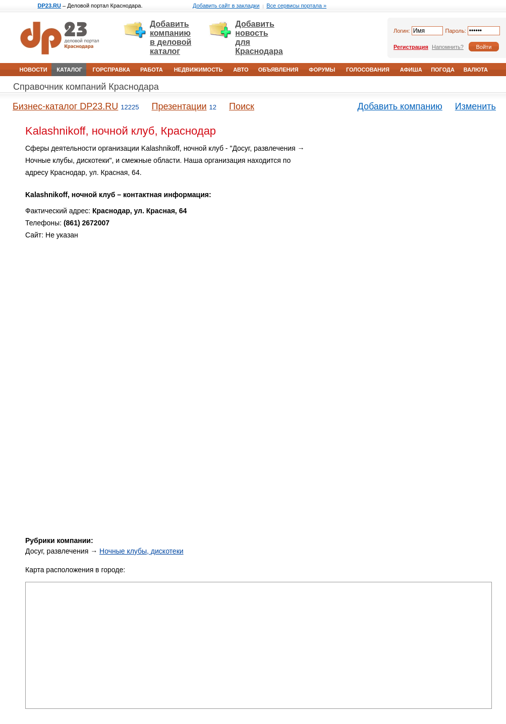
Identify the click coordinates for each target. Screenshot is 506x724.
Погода (443, 70)
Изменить (475, 106)
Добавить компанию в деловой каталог (170, 37)
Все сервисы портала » (296, 6)
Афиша (411, 70)
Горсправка (111, 70)
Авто (240, 70)
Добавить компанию (400, 106)
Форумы (322, 70)
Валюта (476, 70)
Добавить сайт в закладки (226, 6)
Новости (33, 70)
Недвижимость (198, 70)
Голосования (367, 70)
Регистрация (410, 47)
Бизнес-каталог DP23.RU (65, 106)
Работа (151, 70)
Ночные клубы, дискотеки (141, 551)
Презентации (178, 106)
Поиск (241, 106)
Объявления (278, 70)
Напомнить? (448, 47)
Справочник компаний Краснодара (86, 87)
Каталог (69, 70)
